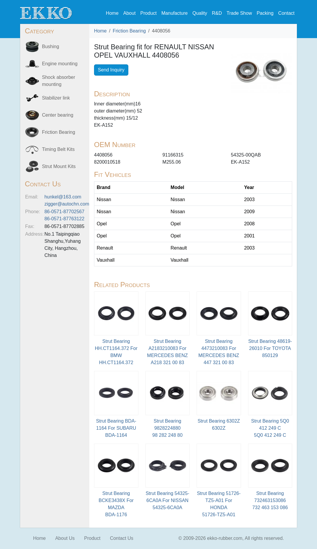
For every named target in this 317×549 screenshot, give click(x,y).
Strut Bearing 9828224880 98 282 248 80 (167, 428)
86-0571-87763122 (64, 218)
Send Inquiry (111, 69)
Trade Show (239, 13)
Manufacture (174, 13)
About (129, 13)
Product (148, 13)
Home (112, 13)
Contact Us (121, 538)
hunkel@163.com (62, 196)
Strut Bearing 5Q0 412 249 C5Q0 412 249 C (270, 428)
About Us (65, 538)
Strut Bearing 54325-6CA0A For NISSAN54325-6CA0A (167, 500)
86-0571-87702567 (64, 211)
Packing (265, 13)
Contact (286, 13)
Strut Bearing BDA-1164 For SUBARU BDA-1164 (116, 428)
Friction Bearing (129, 30)
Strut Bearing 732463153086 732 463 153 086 (270, 500)
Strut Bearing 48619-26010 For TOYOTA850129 (270, 348)
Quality (200, 13)
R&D (217, 13)
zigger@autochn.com (66, 203)
